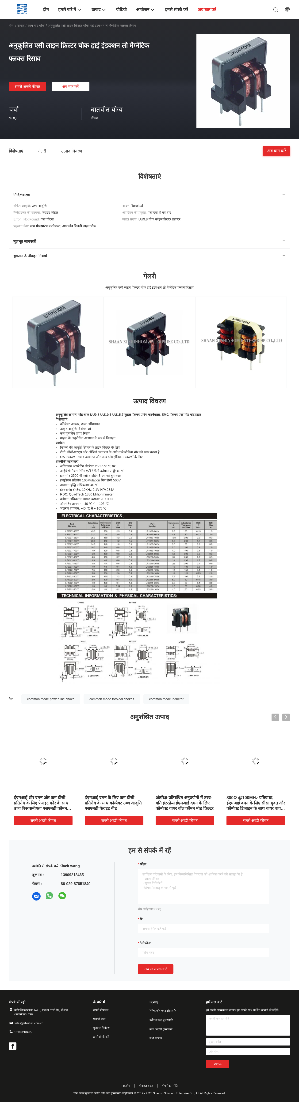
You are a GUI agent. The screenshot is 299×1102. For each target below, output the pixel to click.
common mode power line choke (51, 699)
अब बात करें (70, 87)
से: (141, 919)
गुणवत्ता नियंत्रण (101, 1028)
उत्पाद (20, 25)
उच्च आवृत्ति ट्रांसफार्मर (161, 1029)
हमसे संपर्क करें (101, 1037)
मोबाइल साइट (146, 1085)
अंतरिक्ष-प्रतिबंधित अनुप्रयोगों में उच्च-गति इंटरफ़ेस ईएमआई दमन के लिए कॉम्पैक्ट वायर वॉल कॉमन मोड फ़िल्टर (184, 803)
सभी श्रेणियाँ (156, 1038)
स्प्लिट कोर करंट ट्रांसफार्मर (163, 1010)
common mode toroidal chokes (111, 699)
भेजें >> (218, 1064)
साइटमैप (125, 1085)
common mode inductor (166, 699)
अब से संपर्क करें (155, 969)
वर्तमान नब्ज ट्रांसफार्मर (161, 1020)
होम (11, 25)
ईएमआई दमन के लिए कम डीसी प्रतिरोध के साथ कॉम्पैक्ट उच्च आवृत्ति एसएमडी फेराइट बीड (113, 803)
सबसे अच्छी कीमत (27, 87)
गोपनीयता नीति (170, 1085)
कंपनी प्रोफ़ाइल (100, 1010)
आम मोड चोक (36, 25)
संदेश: (143, 864)
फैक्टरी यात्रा (99, 1019)
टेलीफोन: (145, 943)
